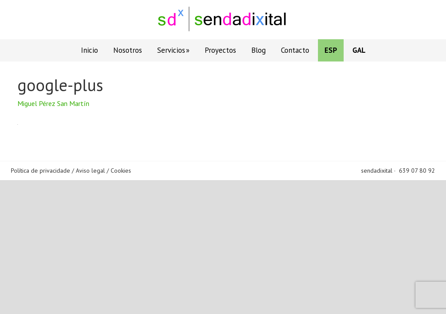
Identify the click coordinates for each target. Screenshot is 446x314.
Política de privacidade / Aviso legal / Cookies (71, 170)
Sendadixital (223, 19)
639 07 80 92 (417, 170)
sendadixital (376, 170)
